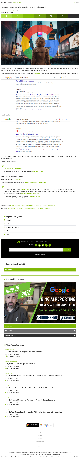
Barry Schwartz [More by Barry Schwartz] (15, 392)
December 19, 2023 (38, 171)
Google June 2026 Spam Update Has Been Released (23, 388)
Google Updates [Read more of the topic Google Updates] (9, 385)
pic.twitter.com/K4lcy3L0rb (30, 193)
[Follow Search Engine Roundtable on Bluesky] (43, 245)
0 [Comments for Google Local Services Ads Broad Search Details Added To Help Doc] (6, 428)
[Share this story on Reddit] (28, 16)
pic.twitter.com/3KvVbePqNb (13, 168)
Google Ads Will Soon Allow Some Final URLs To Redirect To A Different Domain (34, 412)
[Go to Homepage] (11, 2)
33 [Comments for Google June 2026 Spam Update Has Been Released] (7, 392)
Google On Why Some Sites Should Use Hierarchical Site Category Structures (29, 208)
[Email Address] (36, 250)
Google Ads (10, 12)
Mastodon (37, 73)
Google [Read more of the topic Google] (7, 434)
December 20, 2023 (35, 197)
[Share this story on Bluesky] (51, 16)
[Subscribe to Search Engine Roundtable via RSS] (50, 245)
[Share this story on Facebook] (6, 16)
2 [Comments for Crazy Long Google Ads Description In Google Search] (14, 10)
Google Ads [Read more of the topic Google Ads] (8, 410)
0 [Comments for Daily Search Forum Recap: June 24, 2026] (6, 404)
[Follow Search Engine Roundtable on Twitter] (39, 245)
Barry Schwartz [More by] (21, 10)
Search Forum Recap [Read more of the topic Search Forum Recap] (11, 398)
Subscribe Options (40, 254)
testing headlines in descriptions (35, 182)
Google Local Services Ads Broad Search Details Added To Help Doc (30, 424)
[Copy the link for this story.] (73, 16)
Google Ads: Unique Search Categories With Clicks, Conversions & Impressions (33, 448)
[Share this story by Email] (62, 16)
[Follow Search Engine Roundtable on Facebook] (36, 245)
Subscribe (67, 250)
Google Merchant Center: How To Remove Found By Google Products (30, 436)
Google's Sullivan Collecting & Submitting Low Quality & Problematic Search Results (33, 205)
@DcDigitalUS (25, 189)
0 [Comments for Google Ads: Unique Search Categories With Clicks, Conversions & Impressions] (6, 452)
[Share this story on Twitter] (17, 16)
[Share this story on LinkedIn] (40, 16)
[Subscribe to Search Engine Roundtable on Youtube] (46, 245)
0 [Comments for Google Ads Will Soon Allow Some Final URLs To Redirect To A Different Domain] (6, 416)
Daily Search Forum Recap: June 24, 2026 (20, 400)
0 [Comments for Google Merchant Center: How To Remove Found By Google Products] (6, 440)
